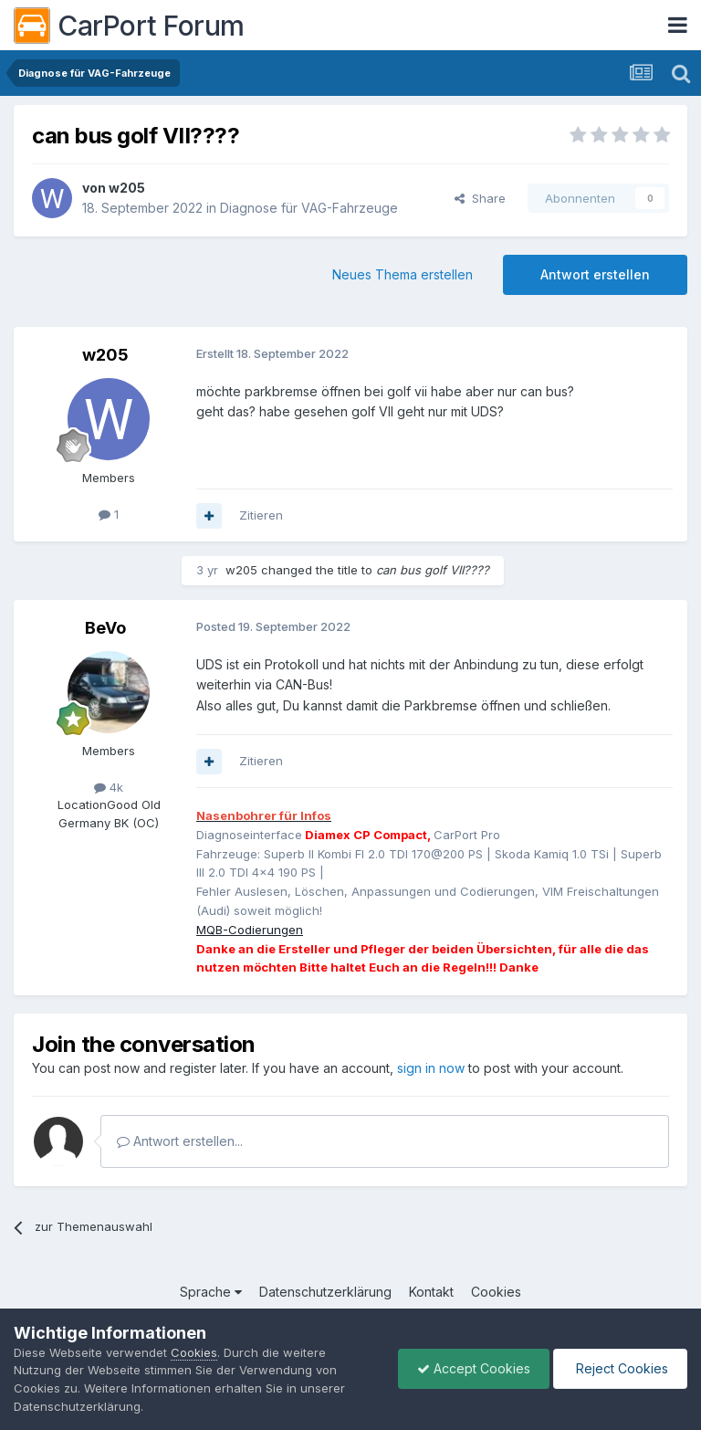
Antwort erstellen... (180, 1141)
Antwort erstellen (595, 274)
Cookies (496, 1291)
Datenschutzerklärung (325, 1291)
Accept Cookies (473, 1368)
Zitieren (261, 515)
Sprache (211, 1291)
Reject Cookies (620, 1368)
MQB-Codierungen (249, 929)
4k (108, 787)
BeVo (105, 627)
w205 (127, 187)
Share (480, 198)
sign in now (431, 1068)
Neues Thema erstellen (402, 274)
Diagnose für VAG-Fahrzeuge (309, 208)
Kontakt (431, 1291)
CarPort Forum (129, 25)
